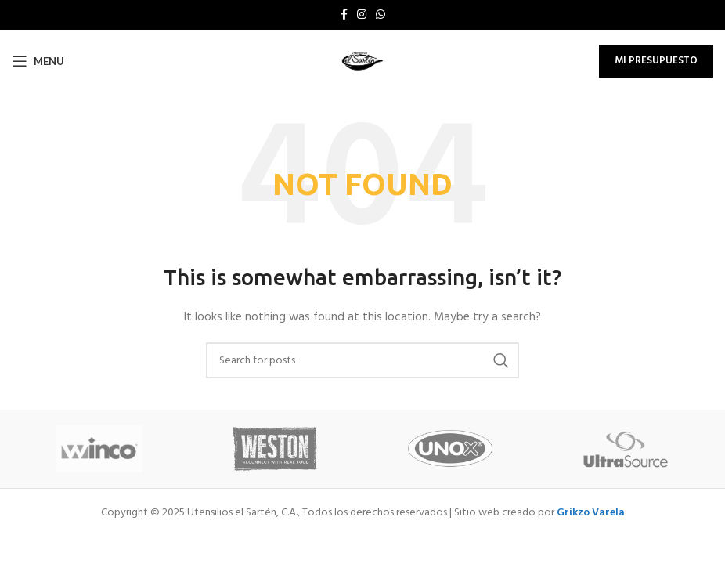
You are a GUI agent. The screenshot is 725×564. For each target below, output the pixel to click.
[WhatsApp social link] (380, 15)
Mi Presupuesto (656, 60)
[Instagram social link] (361, 15)
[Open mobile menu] (38, 61)
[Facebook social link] (344, 15)
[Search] (362, 360)
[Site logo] (363, 61)
